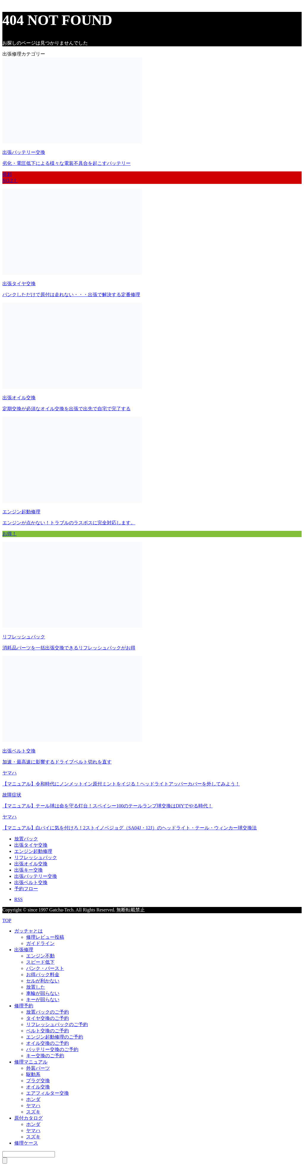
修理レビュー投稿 (45, 937)
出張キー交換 (28, 869)
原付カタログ (28, 1118)
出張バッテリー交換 (35, 876)
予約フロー (26, 888)
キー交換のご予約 (45, 1055)
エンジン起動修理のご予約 (54, 1036)
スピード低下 (40, 962)
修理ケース (26, 1143)
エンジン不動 (40, 955)
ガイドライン (40, 943)
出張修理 (23, 949)
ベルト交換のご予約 (47, 1030)
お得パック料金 (42, 974)
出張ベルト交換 (31, 882)
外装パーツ (38, 1068)
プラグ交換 (38, 1080)
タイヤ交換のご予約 (47, 1018)
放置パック (26, 838)
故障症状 (11, 794)
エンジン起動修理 (33, 851)
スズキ (33, 1111)
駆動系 (33, 1074)
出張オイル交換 (31, 863)
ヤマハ (9, 772)
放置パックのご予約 (47, 1011)
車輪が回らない (42, 993)
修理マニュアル (31, 1061)
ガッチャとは (28, 930)
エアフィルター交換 (47, 1093)
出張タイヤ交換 (31, 845)
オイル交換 (38, 1086)
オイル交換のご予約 (47, 1043)
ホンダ (33, 1099)
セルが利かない (42, 980)
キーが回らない (42, 999)
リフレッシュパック (35, 857)
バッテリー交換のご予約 (52, 1049)
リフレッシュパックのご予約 (57, 1024)
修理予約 (23, 1005)
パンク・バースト (45, 968)
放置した (35, 987)
